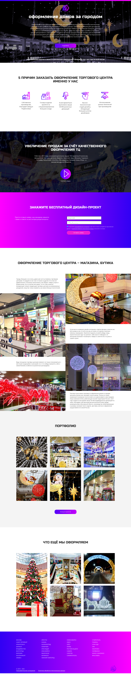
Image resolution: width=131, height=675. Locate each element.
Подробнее (65, 45)
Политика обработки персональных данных (51, 672)
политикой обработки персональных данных (83, 229)
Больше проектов (65, 513)
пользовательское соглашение (82, 227)
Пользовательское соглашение (25, 672)
